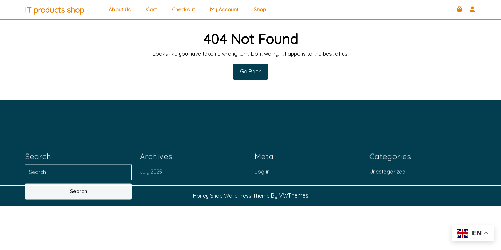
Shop (260, 9)
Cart (151, 9)
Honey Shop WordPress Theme (231, 195)
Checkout (183, 9)
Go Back (254, 73)
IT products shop (54, 10)
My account (224, 9)
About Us (120, 9)
